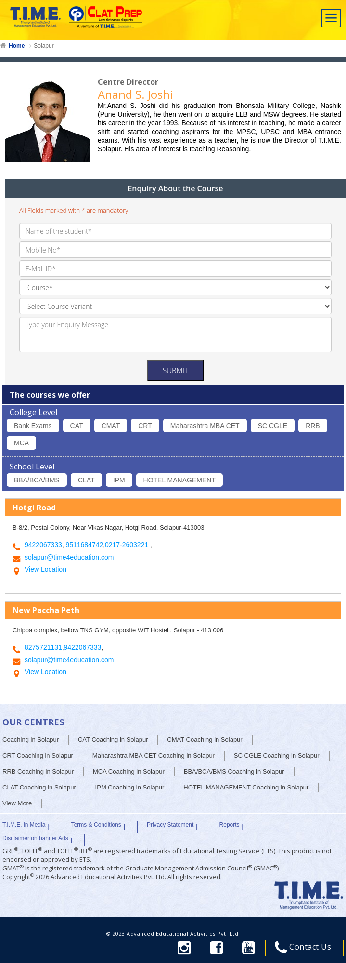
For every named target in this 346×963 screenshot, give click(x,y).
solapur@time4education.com (69, 557)
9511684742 (83, 544)
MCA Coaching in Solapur (129, 771)
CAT (76, 425)
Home (17, 45)
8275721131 (43, 647)
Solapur (43, 45)
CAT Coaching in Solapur (113, 739)
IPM (119, 480)
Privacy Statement (170, 824)
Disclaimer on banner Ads (35, 838)
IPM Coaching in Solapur (130, 787)
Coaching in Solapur (30, 739)
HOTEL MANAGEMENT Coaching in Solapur (245, 787)
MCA (21, 443)
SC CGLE (272, 425)
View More (17, 803)
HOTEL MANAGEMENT (179, 480)
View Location (45, 569)
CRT (145, 425)
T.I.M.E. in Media (23, 824)
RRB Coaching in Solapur (38, 771)
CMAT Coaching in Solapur (204, 739)
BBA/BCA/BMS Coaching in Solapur (234, 771)
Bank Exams (33, 425)
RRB (313, 425)
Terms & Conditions (96, 824)
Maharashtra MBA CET (205, 425)
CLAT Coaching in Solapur (39, 787)
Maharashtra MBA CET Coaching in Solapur (153, 755)
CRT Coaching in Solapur (37, 755)
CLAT (86, 480)
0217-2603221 (127, 544)
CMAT (111, 425)
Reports (229, 824)
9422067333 (43, 544)
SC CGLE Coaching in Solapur (277, 755)
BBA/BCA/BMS (37, 480)
